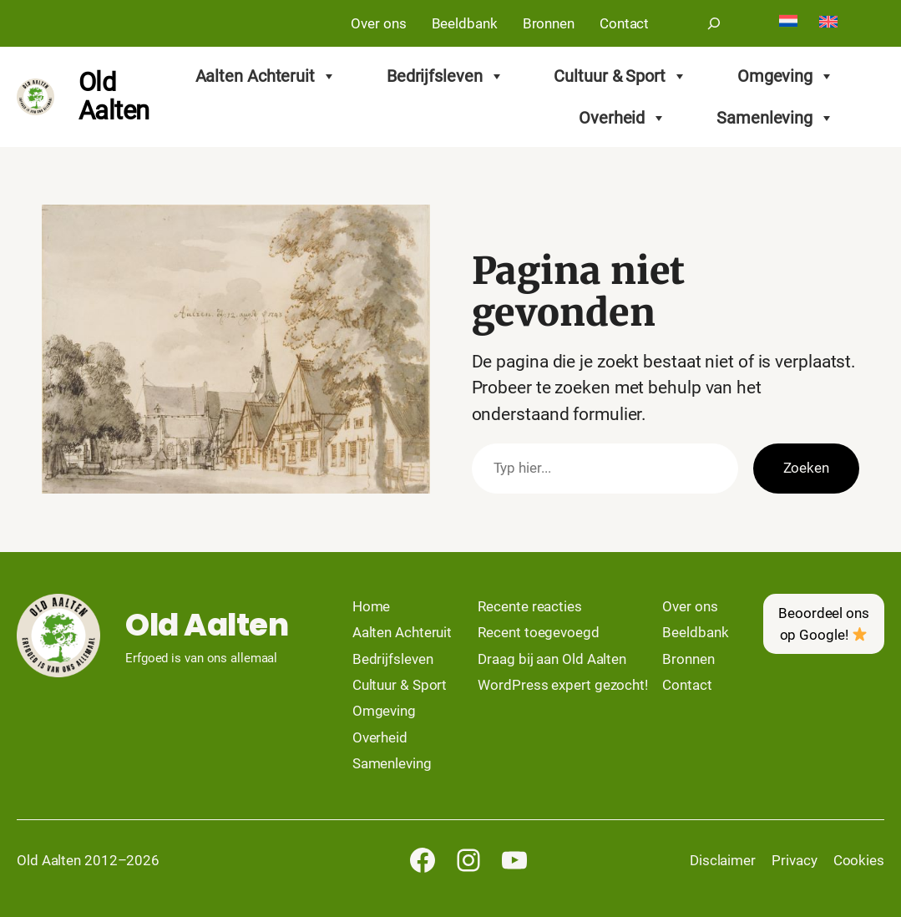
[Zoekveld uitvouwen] (714, 23)
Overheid (622, 118)
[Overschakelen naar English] (828, 23)
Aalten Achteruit (266, 76)
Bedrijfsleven (445, 76)
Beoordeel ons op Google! (823, 624)
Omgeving (785, 76)
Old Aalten (113, 96)
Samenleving (775, 118)
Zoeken (806, 467)
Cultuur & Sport (620, 76)
